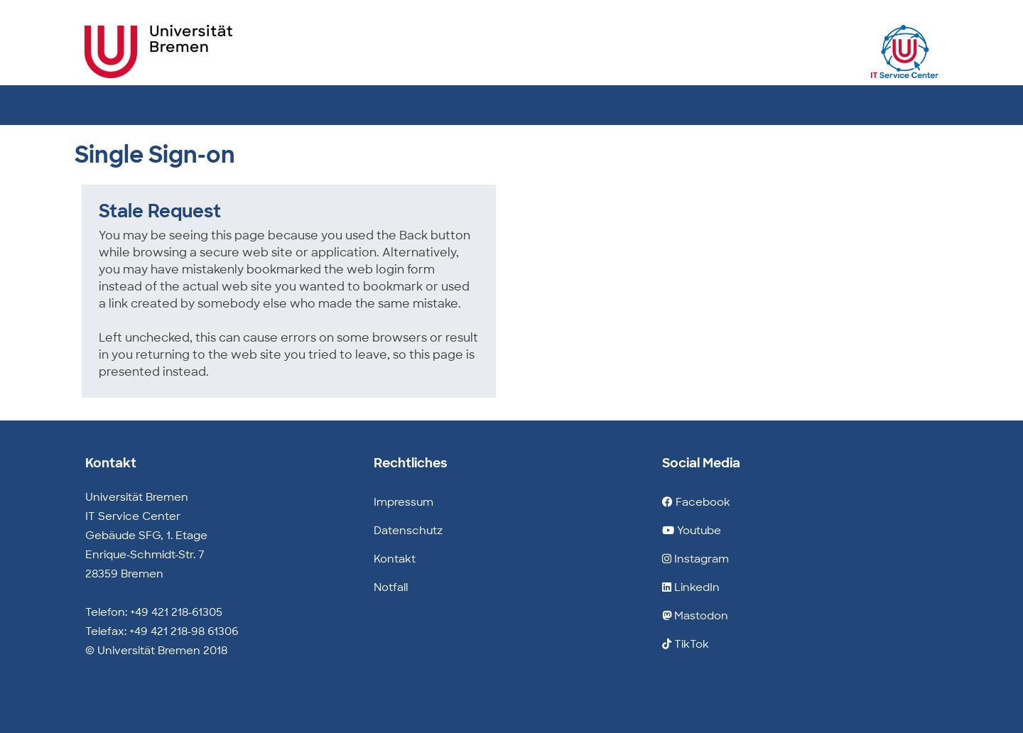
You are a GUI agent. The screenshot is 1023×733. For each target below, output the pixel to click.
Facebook (696, 502)
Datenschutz (408, 530)
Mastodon (695, 616)
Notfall (391, 587)
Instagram (695, 559)
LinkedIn (691, 587)
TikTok (685, 644)
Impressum (403, 502)
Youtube (691, 530)
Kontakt (395, 559)
